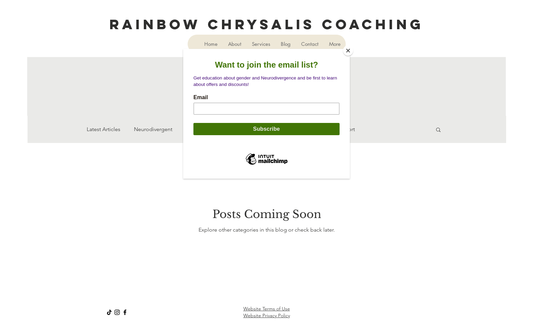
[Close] (348, 51)
